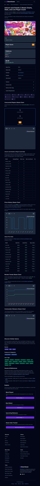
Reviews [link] (14, 94)
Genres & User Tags (20, 87)
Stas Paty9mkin (21, 72)
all (14, 128)
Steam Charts (7, 444)
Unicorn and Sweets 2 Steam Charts (26, 4)
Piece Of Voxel (20, 75)
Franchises (7, 462)
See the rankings (20, 417)
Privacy (13, 483)
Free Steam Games (24, 455)
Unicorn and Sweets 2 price (13, 209)
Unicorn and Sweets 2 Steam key (15, 205)
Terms (16, 483)
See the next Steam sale (20, 427)
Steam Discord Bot (8, 469)
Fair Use (19, 483)
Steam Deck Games (24, 446)
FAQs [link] (13, 99)
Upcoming (22, 444)
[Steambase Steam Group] (22, 474)
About (23, 483)
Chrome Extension (8, 467)
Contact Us (26, 483)
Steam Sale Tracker (24, 451)
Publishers (7, 460)
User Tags (7, 455)
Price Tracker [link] (20, 94)
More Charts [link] (7, 99)
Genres (6, 451)
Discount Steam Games (25, 453)
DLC (6, 438)
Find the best (20, 407)
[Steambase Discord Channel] (20, 474)
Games (8, 4)
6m (9, 213)
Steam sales (16, 238)
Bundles (6, 442)
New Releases (23, 442)
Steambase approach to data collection (21, 374)
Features (20, 82)
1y (11, 128)
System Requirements (20, 90)
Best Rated (22, 436)
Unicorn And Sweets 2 (15, 4)
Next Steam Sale (8, 473)
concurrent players (24, 13)
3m (9, 128)
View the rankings (20, 397)
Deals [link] (32, 94)
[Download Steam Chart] (34, 128)
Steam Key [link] (27, 94)
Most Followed (23, 440)
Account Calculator (8, 475)
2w (6, 128)
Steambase (22, 469)
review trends (31, 13)
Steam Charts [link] (8, 94)
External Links (20, 84)
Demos (6, 440)
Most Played (22, 438)
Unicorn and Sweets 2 (27, 12)
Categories (7, 453)
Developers (7, 458)
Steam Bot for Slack (9, 471)
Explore (6, 477)
